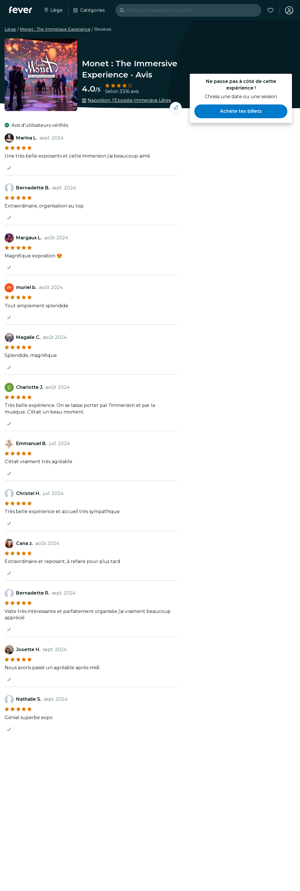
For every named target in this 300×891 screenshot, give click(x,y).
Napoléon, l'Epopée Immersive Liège (129, 100)
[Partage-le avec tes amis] (176, 108)
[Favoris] (270, 10)
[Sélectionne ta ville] (53, 10)
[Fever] (20, 10)
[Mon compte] (289, 10)
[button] (240, 111)
